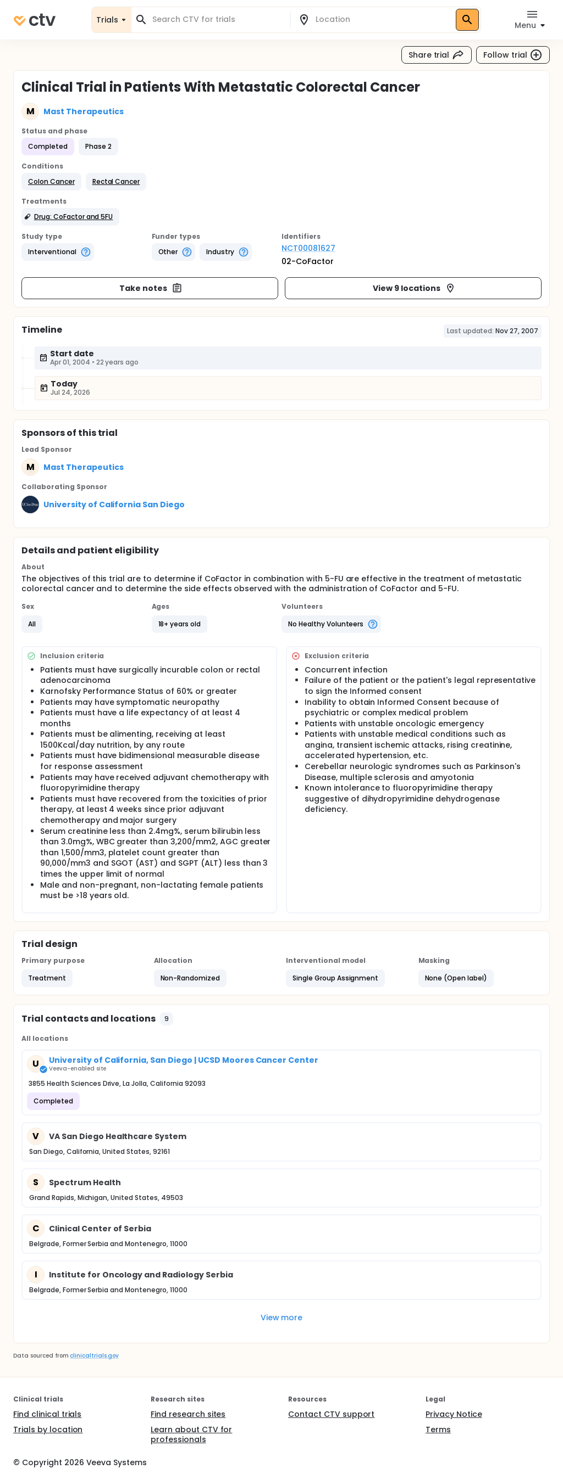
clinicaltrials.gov (94, 1356)
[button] (51, 181)
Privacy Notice (454, 1414)
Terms (438, 1429)
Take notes (151, 288)
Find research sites (188, 1414)
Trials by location (47, 1429)
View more (282, 1317)
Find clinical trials (47, 1414)
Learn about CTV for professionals (191, 1434)
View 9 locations (414, 288)
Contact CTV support (331, 1414)
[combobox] (217, 19)
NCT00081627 (308, 248)
